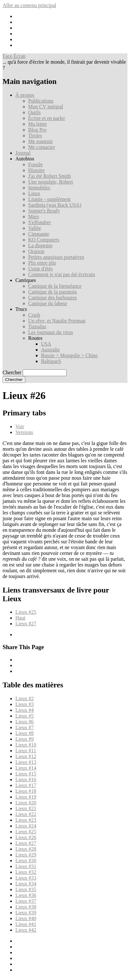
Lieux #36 (25, 895)
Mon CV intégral (45, 106)
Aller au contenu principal (29, 5)
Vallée (34, 228)
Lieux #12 (25, 756)
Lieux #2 (24, 698)
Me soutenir (40, 141)
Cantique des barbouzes (52, 297)
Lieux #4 (24, 710)
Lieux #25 (25, 612)
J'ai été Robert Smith (49, 176)
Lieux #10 (25, 744)
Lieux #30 (25, 860)
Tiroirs (35, 135)
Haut (20, 617)
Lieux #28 (25, 849)
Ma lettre (37, 124)
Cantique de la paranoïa (52, 291)
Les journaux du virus (50, 332)
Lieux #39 (25, 912)
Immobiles (39, 187)
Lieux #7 (24, 727)
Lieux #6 (24, 721)
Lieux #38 (25, 907)
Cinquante (38, 234)
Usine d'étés (40, 268)
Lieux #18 (25, 791)
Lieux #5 (24, 716)
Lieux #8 (24, 733)
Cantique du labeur (47, 303)
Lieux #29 (25, 854)
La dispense (40, 245)
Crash (34, 315)
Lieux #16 (25, 779)
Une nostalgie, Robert (50, 182)
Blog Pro (37, 129)
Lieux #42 (25, 930)
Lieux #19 (25, 797)
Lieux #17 (25, 785)
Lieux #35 (25, 889)
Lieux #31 (25, 866)
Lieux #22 (25, 814)
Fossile (35, 164)
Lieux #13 (25, 762)
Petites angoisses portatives (56, 257)
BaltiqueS (51, 361)
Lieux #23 (25, 820)
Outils (34, 112)
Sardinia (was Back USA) (54, 205)
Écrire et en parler (46, 118)
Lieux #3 (24, 704)
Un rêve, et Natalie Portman (56, 320)
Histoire (36, 170)
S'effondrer (39, 222)
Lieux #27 (25, 623)
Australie (50, 349)
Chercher (12, 372)
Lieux (34, 193)
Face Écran (14, 56)
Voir (19, 426)
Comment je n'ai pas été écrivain (61, 274)
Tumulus (37, 326)
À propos (24, 95)
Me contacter (41, 147)
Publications (40, 101)
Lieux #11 (25, 750)
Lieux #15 (25, 773)
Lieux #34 (25, 883)
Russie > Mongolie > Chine (69, 355)
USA (46, 344)
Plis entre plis (42, 263)
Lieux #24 (25, 826)
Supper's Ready (44, 210)
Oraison (36, 251)
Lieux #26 (25, 837)
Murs (33, 216)
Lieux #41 (25, 924)
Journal (22, 153)
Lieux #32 (25, 872)
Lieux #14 (25, 768)
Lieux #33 (25, 878)
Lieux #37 (25, 901)
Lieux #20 (25, 802)
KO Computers (43, 239)
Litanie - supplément (49, 199)
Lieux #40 (25, 918)
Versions (24, 432)
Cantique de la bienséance (55, 286)
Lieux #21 (25, 808)
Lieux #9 (24, 739)
